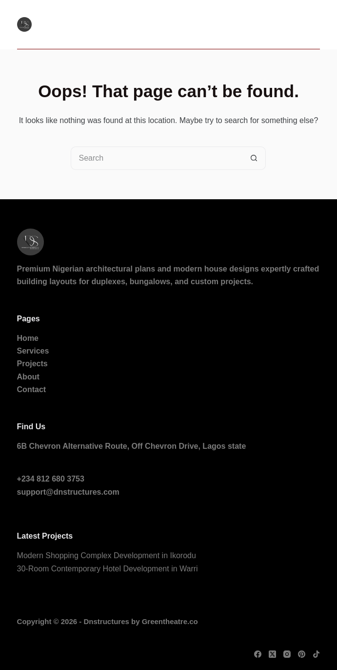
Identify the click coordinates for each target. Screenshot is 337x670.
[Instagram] (287, 654)
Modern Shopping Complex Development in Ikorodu (106, 555)
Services (33, 351)
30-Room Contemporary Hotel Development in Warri (107, 569)
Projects (32, 363)
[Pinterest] (301, 654)
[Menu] (315, 24)
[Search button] (254, 158)
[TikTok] (316, 654)
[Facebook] (257, 654)
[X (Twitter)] (272, 654)
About (28, 377)
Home (28, 338)
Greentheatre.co (170, 621)
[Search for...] (156, 158)
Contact (31, 389)
